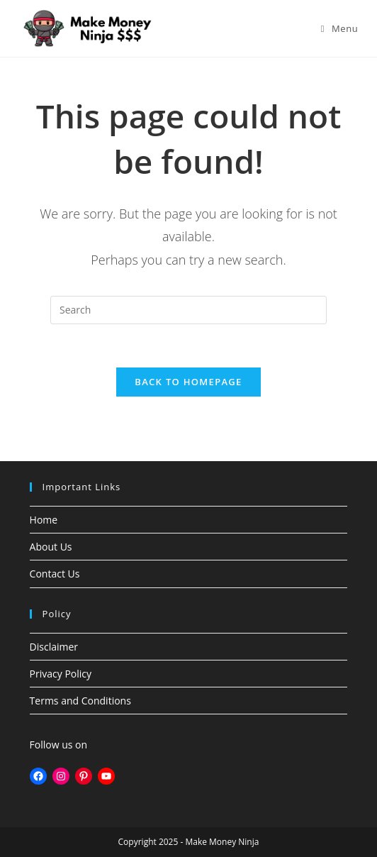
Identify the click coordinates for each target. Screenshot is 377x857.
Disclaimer (54, 646)
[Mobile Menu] (340, 28)
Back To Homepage (188, 381)
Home (44, 519)
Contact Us (55, 573)
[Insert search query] (188, 310)
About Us (51, 546)
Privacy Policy (60, 673)
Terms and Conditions (80, 700)
